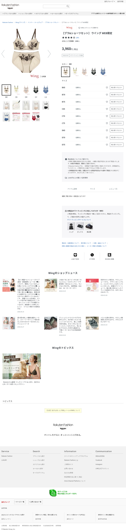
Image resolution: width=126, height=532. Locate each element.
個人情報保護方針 (14, 525)
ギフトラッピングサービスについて (79, 220)
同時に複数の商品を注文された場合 (73, 246)
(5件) (77, 38)
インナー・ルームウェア (35, 22)
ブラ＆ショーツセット (52, 22)
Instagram (99, 464)
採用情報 (58, 525)
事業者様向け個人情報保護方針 (31, 525)
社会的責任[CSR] (48, 525)
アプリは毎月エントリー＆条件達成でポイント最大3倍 (108, 13)
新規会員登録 (100, 456)
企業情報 (4, 525)
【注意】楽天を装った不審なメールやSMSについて (63, 410)
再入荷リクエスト (116, 87)
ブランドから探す (39, 456)
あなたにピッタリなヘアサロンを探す (12, 515)
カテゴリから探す (39, 464)
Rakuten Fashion (20, 6)
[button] (3, 53)
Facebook (99, 460)
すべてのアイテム (39, 473)
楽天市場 (120, 1)
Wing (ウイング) (20, 22)
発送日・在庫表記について (70, 243)
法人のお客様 (68, 473)
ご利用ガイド (68, 464)
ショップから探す (39, 460)
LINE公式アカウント (102, 468)
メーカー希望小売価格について (97, 246)
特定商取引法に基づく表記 (73, 477)
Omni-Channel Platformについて (75, 481)
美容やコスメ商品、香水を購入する (46, 515)
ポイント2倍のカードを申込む (76, 515)
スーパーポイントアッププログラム (76, 456)
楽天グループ (108, 1)
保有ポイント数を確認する (106, 515)
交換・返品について (100, 243)
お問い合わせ (68, 468)
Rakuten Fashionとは (71, 460)
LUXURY (4, 460)
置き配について (86, 243)
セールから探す (38, 468)
